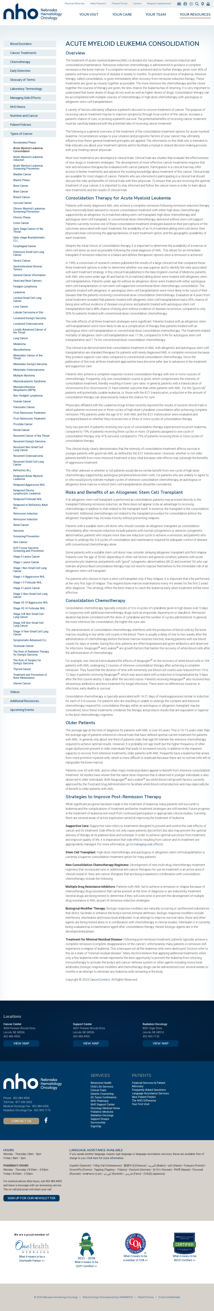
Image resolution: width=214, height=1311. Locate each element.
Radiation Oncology (102, 1115)
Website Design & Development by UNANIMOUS (108, 1297)
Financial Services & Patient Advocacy (148, 1084)
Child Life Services (102, 1086)
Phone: (7, 1098)
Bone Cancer (20, 185)
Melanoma (19, 344)
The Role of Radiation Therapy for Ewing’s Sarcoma (31, 653)
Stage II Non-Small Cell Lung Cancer (30, 595)
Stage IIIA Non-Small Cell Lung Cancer (28, 615)
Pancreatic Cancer (24, 407)
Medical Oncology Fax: (17, 1106)
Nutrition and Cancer (24, 115)
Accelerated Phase (24, 142)
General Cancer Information (29, 275)
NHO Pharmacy (100, 1101)
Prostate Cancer (23, 424)
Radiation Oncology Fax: (18, 1110)
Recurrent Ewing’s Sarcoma (29, 441)
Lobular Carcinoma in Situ (28, 312)
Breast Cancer (21, 197)
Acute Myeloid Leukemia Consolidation (28, 150)
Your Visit (89, 15)
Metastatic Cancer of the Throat (28, 357)
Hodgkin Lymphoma (25, 286)
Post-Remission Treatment (29, 412)
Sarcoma (18, 530)
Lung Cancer (20, 338)
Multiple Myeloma (24, 375)
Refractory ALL (22, 470)
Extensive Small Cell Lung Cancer (28, 253)
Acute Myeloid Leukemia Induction (28, 158)
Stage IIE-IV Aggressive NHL (30, 602)
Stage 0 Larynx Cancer (26, 556)
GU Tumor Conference (103, 1097)
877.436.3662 (23, 1102)
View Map (21, 1043)
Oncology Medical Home (105, 1108)
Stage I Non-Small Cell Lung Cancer (30, 569)
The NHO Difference (144, 1100)
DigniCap (96, 1126)
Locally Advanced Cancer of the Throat (29, 331)
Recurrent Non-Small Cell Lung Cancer (28, 449)
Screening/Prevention (26, 536)
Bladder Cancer (22, 174)
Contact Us (21, 1121)
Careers (137, 3)
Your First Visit (140, 1104)
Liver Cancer (20, 306)
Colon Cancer (21, 223)
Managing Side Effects (25, 98)
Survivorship (98, 1122)
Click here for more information (105, 1158)
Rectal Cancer (21, 430)
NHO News (17, 107)
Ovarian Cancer (22, 401)
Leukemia (19, 292)
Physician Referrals (75, 3)
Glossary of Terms (22, 80)
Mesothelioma (21, 349)
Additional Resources (24, 701)
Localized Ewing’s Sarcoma (29, 318)
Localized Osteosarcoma (28, 323)
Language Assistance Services (150, 1093)
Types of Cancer (21, 133)
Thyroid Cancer (22, 669)
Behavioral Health (101, 1082)
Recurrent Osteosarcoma (28, 455)
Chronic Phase (21, 217)
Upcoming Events (22, 710)
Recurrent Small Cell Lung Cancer (28, 463)
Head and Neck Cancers (27, 280)
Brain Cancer (20, 191)
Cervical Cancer (22, 203)
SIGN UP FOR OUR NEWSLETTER (31, 1198)
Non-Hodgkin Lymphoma (28, 395)
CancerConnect (100, 979)
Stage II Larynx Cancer (26, 588)
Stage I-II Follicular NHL (27, 582)
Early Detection (20, 71)
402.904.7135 (151, 1036)
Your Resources (195, 15)
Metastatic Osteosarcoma (28, 369)
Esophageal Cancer (24, 246)
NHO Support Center (103, 1104)
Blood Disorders (21, 44)
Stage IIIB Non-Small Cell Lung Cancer (28, 624)
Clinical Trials (98, 1090)
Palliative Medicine (102, 1111)
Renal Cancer (21, 525)
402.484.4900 (11, 1036)
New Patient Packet (144, 1097)
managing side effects (148, 844)
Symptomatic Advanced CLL (30, 640)
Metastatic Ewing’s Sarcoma (30, 364)
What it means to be (184, 1256)
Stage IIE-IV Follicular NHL (29, 608)
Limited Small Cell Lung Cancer (27, 299)
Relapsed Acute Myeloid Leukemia (28, 477)
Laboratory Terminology (26, 89)
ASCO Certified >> (184, 1260)
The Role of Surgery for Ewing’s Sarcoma (27, 662)
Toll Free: (8, 1102)
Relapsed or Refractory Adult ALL (30, 506)
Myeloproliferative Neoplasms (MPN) (24, 388)
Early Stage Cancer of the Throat (28, 230)
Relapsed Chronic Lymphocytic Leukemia (27, 492)
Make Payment (98, 3)
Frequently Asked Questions (149, 1089)
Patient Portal (119, 3)
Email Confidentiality (169, 1297)
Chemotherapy (20, 62)
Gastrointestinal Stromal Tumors (27, 268)
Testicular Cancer (23, 646)
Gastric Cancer (21, 260)
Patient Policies (20, 124)
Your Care (122, 15)
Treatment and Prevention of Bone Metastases (30, 676)
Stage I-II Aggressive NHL (29, 576)
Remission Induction (25, 513)
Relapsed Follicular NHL (27, 499)
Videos (15, 692)
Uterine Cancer (22, 683)
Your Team (156, 15)
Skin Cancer (20, 542)
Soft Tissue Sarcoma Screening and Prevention (28, 549)
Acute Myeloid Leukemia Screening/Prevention (28, 167)
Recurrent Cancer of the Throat (31, 435)
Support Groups (100, 1119)
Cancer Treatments (23, 53)
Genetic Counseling (102, 1093)
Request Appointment (159, 3)
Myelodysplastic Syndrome (29, 381)
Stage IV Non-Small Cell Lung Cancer (30, 633)
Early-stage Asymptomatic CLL (29, 239)
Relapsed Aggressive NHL (29, 484)
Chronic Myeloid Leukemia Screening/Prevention (29, 210)
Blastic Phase (21, 180)
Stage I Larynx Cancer (26, 562)
